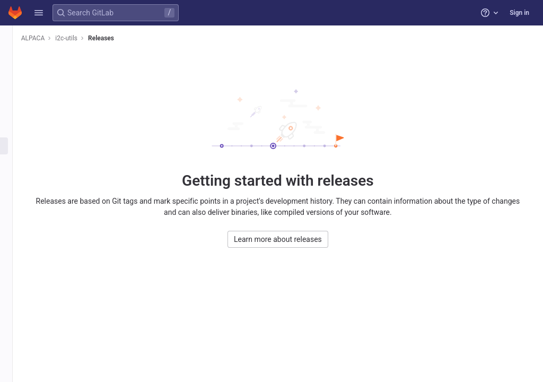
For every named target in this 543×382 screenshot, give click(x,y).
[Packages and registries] (14, 163)
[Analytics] (14, 198)
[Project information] (14, 58)
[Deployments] (14, 145)
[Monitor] (14, 180)
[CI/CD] (14, 128)
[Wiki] (14, 215)
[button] (38, 12)
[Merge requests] (14, 110)
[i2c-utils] (14, 37)
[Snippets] (14, 233)
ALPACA (50, 38)
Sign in (519, 12)
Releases (118, 38)
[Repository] (14, 75)
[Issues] (14, 93)
